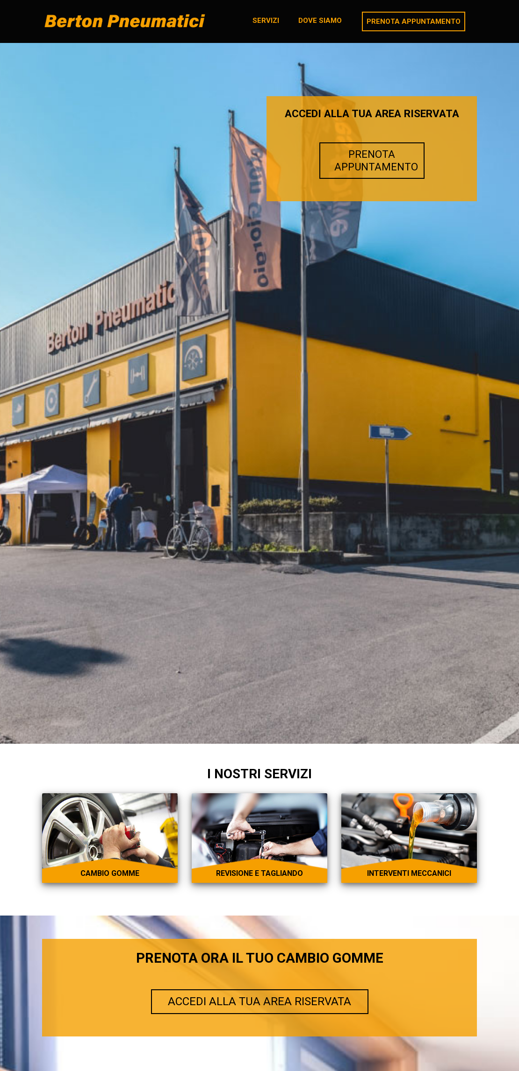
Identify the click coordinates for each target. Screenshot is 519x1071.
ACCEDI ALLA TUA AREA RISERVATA (259, 1001)
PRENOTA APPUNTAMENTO (376, 160)
